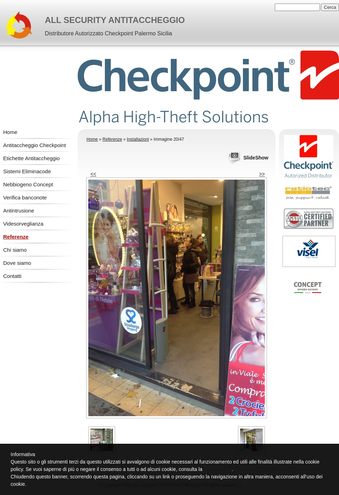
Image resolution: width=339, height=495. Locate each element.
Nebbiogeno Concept (28, 184)
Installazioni (138, 139)
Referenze (16, 237)
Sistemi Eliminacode (27, 171)
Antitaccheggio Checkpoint (34, 145)
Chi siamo (15, 250)
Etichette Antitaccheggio (31, 158)
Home (10, 132)
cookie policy (218, 469)
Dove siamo (17, 263)
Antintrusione (18, 211)
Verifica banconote (25, 197)
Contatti (12, 276)
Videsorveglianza (23, 224)
